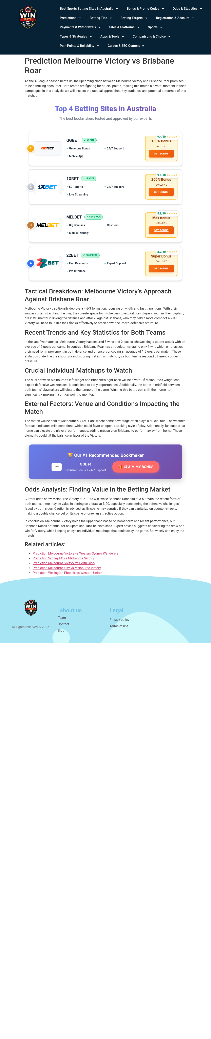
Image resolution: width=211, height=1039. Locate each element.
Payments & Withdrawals (80, 27)
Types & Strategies (76, 36)
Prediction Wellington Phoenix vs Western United (67, 576)
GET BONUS (161, 153)
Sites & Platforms (124, 27)
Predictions (71, 18)
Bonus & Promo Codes (146, 8)
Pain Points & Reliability (80, 45)
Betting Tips (101, 18)
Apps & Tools (112, 36)
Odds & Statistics (188, 8)
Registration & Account (175, 18)
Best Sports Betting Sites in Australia (89, 8)
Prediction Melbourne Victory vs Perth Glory (64, 566)
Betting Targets (134, 18)
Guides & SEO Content (126, 45)
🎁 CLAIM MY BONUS (135, 470)
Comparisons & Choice (152, 36)
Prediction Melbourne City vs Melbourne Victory (67, 571)
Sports (155, 27)
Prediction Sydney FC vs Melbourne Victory (63, 561)
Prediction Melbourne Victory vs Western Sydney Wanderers (75, 556)
